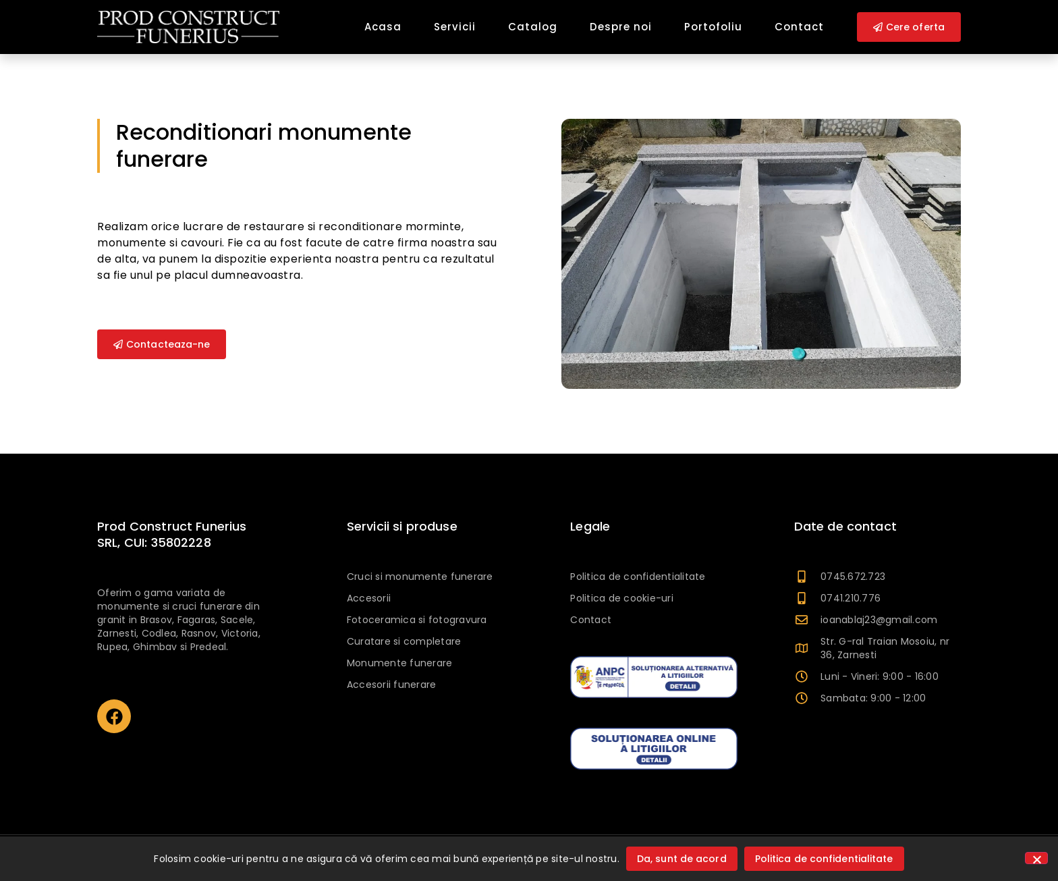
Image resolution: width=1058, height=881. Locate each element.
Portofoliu (713, 27)
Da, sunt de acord (682, 858)
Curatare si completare (404, 641)
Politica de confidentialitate (637, 576)
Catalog (532, 27)
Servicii (455, 27)
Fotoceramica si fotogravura (417, 619)
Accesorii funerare (392, 684)
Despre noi (621, 27)
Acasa (382, 27)
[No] (1036, 858)
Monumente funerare (400, 663)
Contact (799, 27)
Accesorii (369, 598)
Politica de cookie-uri (621, 598)
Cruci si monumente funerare (420, 576)
